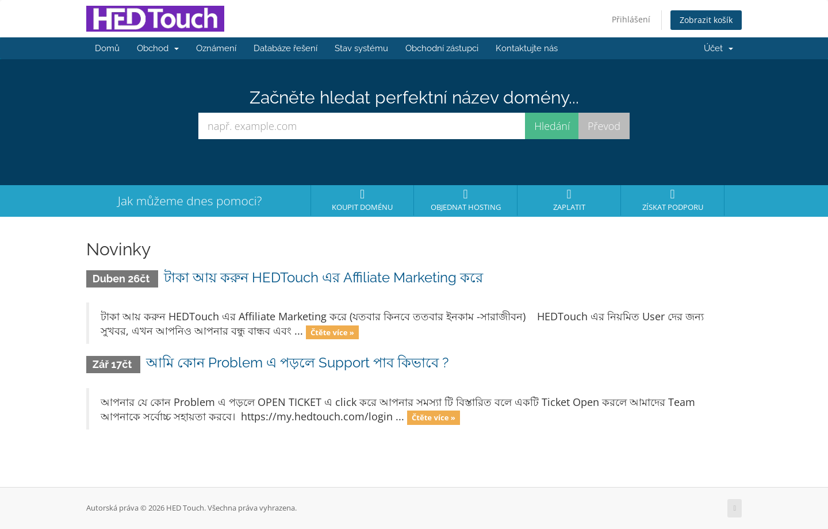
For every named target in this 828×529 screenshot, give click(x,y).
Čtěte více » (332, 332)
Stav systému (361, 48)
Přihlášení (631, 19)
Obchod (158, 48)
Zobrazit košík (706, 19)
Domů (107, 48)
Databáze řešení (285, 48)
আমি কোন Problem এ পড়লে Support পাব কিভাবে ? (297, 362)
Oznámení (216, 48)
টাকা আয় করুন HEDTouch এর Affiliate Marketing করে (323, 277)
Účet (718, 48)
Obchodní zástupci (441, 48)
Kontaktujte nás (527, 48)
